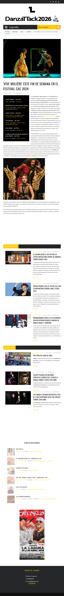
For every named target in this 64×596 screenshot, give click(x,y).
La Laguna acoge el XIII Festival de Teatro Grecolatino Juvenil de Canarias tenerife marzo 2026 (47, 257)
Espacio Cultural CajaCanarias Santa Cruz (15, 108)
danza (6, 101)
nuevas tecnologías (21, 461)
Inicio (8, 32)
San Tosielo (19, 449)
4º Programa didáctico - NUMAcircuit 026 (28, 458)
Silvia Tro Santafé (21, 487)
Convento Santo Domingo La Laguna (42, 461)
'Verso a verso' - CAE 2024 (13, 113)
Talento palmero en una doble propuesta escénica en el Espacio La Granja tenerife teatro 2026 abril (45, 377)
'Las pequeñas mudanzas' (23, 496)
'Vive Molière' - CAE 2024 (12, 121)
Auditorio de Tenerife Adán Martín (35, 489)
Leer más (35, 277)
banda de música (37, 392)
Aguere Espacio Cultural (36, 451)
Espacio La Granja (33, 470)
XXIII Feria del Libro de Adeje (42, 355)
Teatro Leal (19, 101)
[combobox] (49, 27)
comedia (28, 32)
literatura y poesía (38, 353)
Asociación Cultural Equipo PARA (42, 480)
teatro (22, 32)
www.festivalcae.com (50, 116)
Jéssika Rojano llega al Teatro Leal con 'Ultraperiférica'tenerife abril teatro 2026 (47, 288)
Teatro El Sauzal (20, 138)
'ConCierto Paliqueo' (22, 468)
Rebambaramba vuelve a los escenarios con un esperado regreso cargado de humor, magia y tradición (47, 320)
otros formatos (9, 115)
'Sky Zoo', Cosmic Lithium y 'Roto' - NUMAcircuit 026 (31, 477)
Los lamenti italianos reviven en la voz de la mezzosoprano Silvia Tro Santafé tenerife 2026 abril (46, 397)
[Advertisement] (32, 229)
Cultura (7, 107)
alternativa (19, 451)
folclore (18, 470)
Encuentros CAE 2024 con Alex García (16, 105)
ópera (17, 489)
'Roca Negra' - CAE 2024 (12, 128)
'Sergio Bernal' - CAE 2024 (13, 99)
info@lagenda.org (32, 581)
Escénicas (15, 32)
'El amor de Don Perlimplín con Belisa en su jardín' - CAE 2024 (16, 135)
